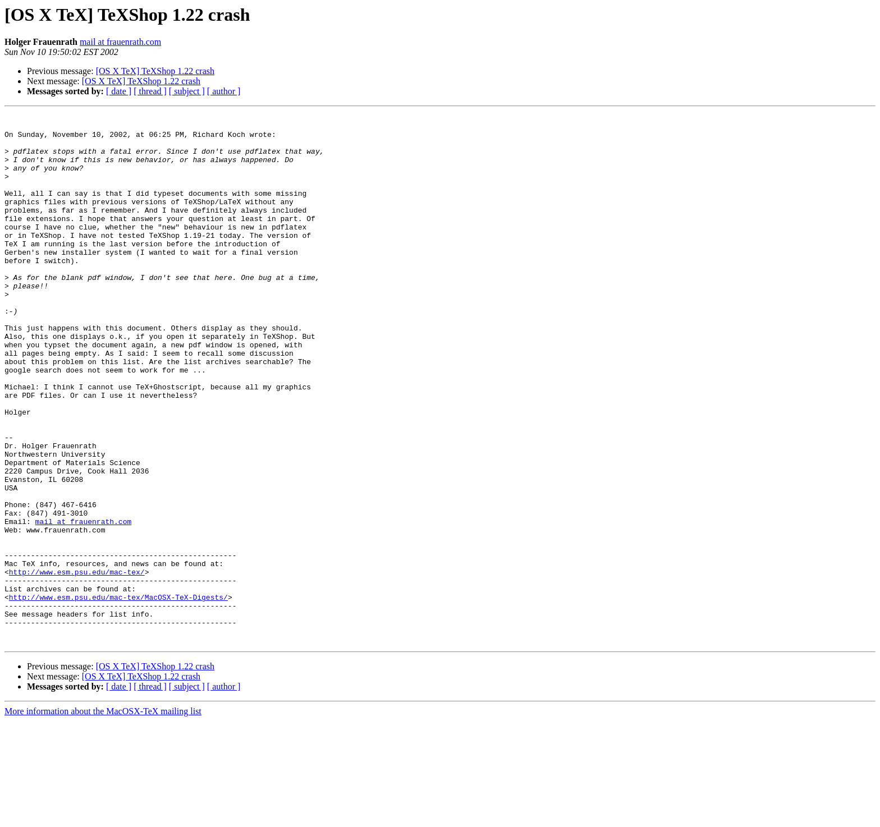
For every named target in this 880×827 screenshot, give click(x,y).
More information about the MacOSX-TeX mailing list (102, 817)
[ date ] (118, 91)
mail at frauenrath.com (120, 42)
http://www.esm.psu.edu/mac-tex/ (77, 664)
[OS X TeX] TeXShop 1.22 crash (155, 71)
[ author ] (224, 91)
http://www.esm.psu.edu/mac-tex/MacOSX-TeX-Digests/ (118, 695)
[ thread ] (150, 91)
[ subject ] (187, 91)
